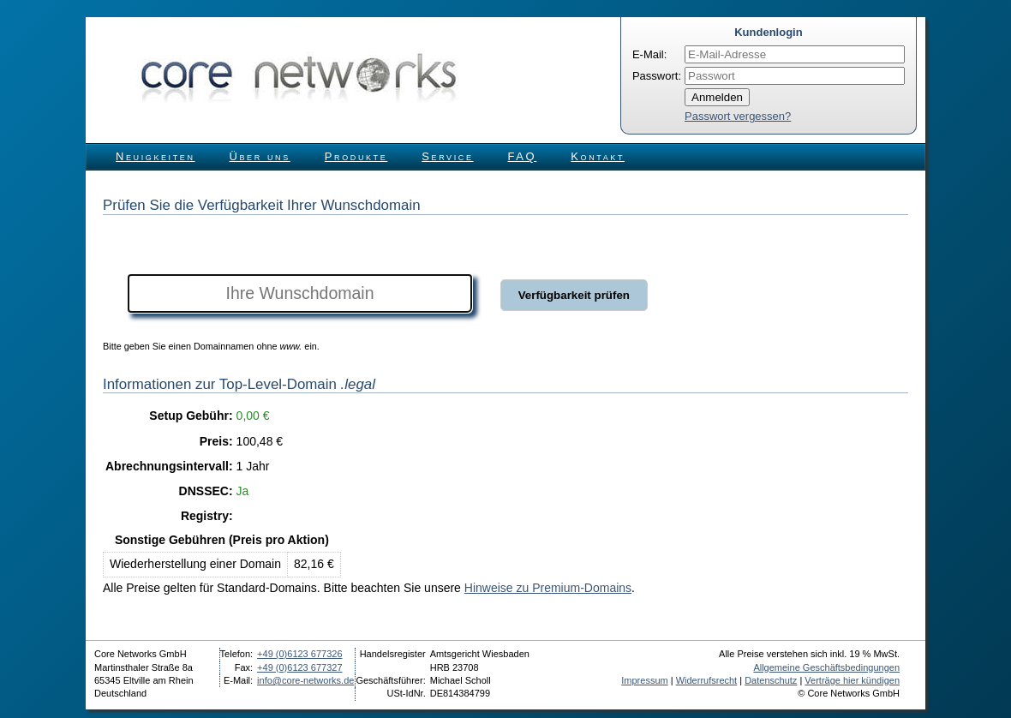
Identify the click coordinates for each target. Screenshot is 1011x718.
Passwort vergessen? (738, 116)
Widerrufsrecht (707, 680)
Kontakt (598, 156)
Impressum (644, 680)
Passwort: (656, 75)
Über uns (260, 156)
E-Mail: (649, 54)
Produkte (356, 156)
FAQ (522, 156)
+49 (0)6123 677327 (299, 667)
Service (447, 156)
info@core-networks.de (305, 680)
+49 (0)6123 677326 (299, 654)
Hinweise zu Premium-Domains (547, 588)
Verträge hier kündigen (852, 680)
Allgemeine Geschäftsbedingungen (826, 667)
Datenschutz (771, 680)
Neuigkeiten (155, 156)
